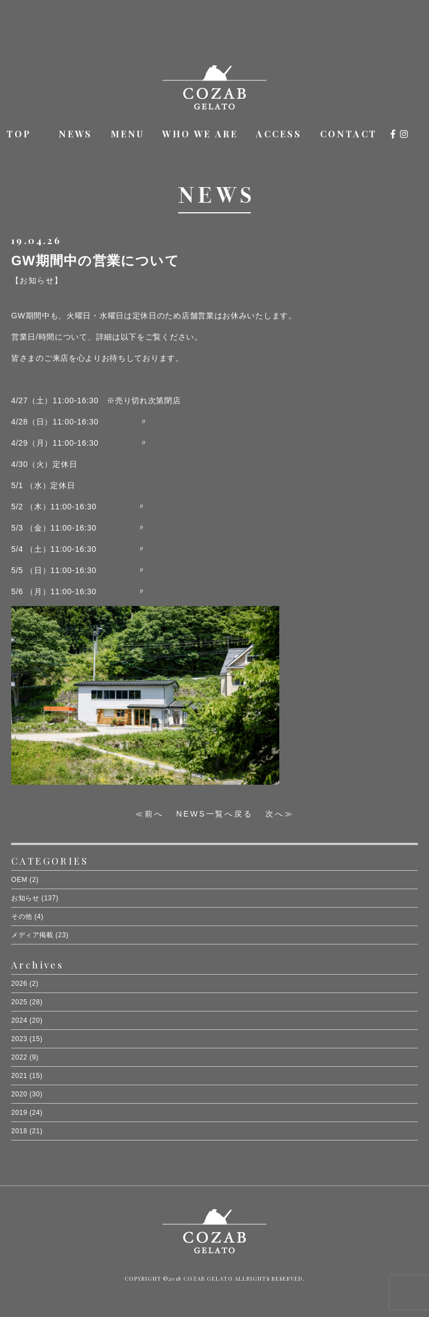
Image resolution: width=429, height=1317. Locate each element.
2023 (19, 1039)
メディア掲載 (32, 935)
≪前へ (149, 813)
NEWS (76, 134)
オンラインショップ (417, 135)
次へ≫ (279, 813)
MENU (128, 134)
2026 (19, 983)
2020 (19, 1094)
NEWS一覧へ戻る (214, 813)
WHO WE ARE (200, 134)
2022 (19, 1057)
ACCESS (279, 134)
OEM (19, 880)
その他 (21, 916)
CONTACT (348, 134)
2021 (19, 1076)
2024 (19, 1020)
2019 (19, 1112)
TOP (19, 134)
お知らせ (25, 898)
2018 (19, 1131)
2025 (19, 1002)
